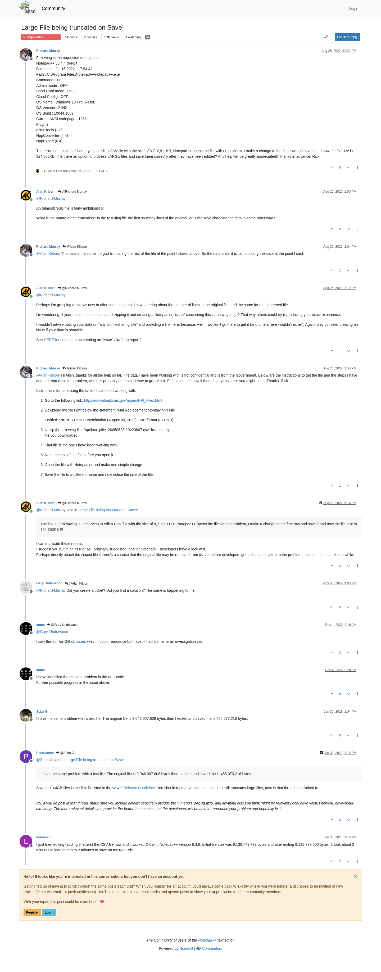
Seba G (41, 711)
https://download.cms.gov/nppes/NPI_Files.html (123, 400)
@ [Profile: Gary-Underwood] (52, 632)
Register (32, 912)
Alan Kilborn (46, 191)
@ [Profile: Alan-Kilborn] (48, 253)
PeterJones (45, 753)
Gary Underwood (49, 583)
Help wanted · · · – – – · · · (40, 37)
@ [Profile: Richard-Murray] (51, 198)
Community (53, 8)
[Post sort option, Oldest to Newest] (326, 37)
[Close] (356, 877)
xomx (40, 625)
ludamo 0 (43, 837)
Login (49, 912)
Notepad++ (207, 940)
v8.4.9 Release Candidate (133, 788)
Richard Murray (48, 51)
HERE (49, 340)
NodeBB (186, 948)
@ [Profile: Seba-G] (44, 760)
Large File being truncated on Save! (107, 510)
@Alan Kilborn (74, 246)
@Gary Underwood (62, 625)
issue (80, 641)
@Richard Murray (72, 191)
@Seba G (65, 753)
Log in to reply (347, 37)
